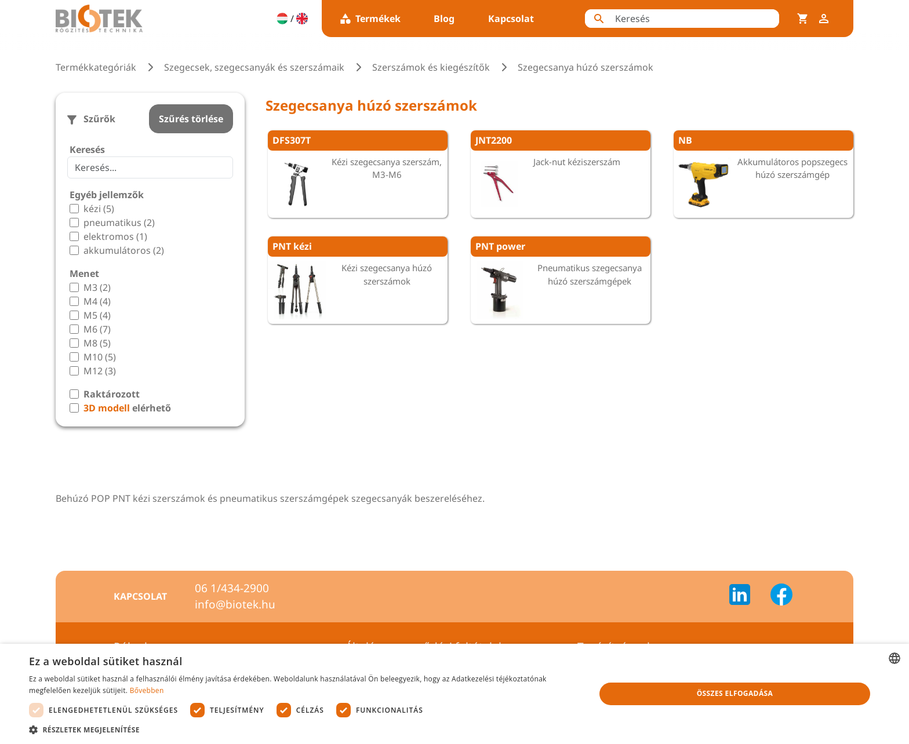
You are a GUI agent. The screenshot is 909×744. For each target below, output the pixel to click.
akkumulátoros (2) (123, 250)
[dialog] (454, 694)
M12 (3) (99, 370)
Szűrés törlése (191, 118)
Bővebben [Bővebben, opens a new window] (147, 690)
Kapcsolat (511, 18)
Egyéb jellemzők (107, 194)
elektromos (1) (115, 236)
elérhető (127, 408)
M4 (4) (97, 301)
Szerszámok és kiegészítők (431, 67)
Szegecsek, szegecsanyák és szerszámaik (254, 67)
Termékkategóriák (96, 67)
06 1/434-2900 (232, 588)
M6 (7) (97, 329)
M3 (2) (97, 287)
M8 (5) (97, 343)
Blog (444, 18)
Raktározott (111, 394)
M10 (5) (99, 357)
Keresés (87, 149)
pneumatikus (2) (119, 222)
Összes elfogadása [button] (735, 693)
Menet (84, 273)
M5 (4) (97, 315)
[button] (304, 729)
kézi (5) (98, 208)
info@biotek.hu (235, 604)
